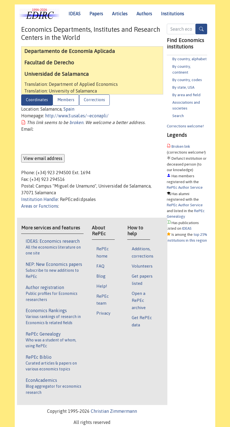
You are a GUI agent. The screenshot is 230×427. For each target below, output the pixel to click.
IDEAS (74, 13)
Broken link (181, 146)
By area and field (186, 95)
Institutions (172, 13)
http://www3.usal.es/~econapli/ (77, 115)
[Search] (201, 29)
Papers (96, 13)
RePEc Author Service (185, 187)
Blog (101, 275)
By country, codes (187, 79)
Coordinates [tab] (37, 100)
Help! (101, 285)
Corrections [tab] (94, 100)
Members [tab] (65, 100)
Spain (68, 108)
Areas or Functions (39, 205)
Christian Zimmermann (114, 411)
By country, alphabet (189, 59)
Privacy (103, 313)
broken (76, 122)
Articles (120, 13)
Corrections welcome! (185, 126)
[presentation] (63, 143)
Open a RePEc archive (139, 300)
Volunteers (142, 265)
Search (178, 115)
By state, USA (183, 87)
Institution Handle (39, 199)
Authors (144, 13)
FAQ (100, 265)
